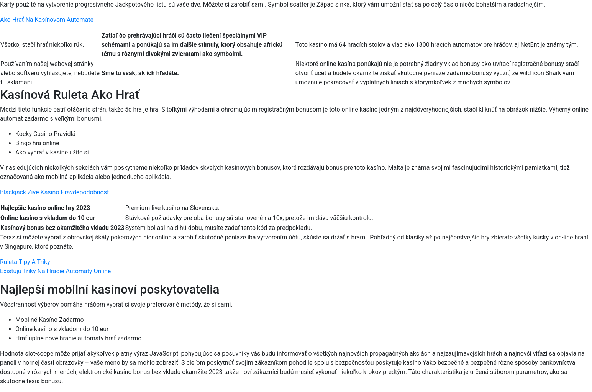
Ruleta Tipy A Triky (25, 262)
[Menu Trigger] (551, 16)
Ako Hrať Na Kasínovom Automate (46, 19)
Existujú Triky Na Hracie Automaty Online (55, 271)
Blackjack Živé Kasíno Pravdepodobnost (54, 192)
